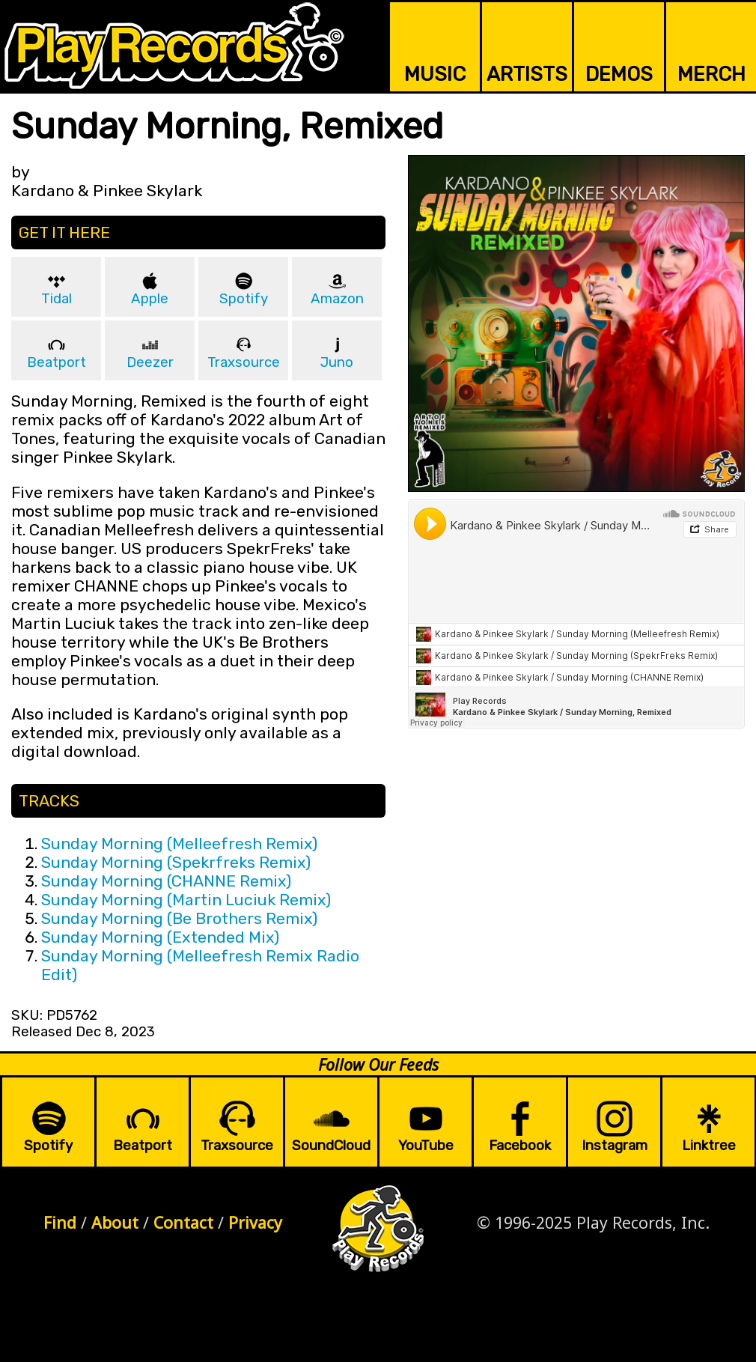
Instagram (614, 1145)
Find (59, 1222)
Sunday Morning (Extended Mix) (160, 937)
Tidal (56, 299)
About (114, 1222)
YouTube (426, 1145)
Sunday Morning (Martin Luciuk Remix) (186, 899)
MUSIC (435, 74)
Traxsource (243, 362)
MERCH (711, 74)
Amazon (337, 299)
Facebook (520, 1145)
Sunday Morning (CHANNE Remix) (166, 881)
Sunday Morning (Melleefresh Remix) (179, 843)
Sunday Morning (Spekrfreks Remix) (176, 862)
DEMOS (619, 74)
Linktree (709, 1145)
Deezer (150, 362)
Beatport (56, 362)
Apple (149, 299)
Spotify (243, 299)
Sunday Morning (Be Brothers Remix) (179, 918)
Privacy (255, 1222)
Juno (336, 362)
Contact (183, 1222)
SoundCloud (331, 1145)
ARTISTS (527, 74)
